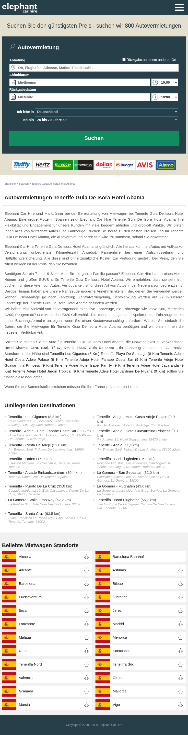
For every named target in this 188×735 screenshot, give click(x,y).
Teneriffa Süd (123, 664)
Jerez (117, 610)
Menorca (120, 637)
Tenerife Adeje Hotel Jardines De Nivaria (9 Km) (125, 371)
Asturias (119, 570)
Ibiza (23, 610)
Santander (121, 651)
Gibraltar (120, 597)
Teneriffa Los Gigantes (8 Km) (74, 353)
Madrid (118, 624)
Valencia (26, 678)
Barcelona (27, 583)
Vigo (116, 704)
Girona (118, 678)
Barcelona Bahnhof (128, 556)
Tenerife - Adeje (109, 445)
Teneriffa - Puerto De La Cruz (32, 486)
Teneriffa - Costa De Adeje (29, 445)
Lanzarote (27, 624)
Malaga (25, 637)
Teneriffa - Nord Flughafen (118, 500)
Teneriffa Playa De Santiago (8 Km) (130, 353)
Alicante (25, 570)
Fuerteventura (30, 597)
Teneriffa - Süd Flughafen (117, 459)
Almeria (25, 556)
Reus (23, 651)
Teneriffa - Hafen (21, 459)
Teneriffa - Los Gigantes (27, 417)
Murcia (24, 704)
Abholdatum (19, 75)
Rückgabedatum (22, 89)
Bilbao (118, 583)
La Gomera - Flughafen (116, 486)
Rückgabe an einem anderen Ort (151, 60)
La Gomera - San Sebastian (119, 472)
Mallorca (120, 691)
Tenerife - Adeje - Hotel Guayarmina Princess (133, 431)
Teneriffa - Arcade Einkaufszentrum (36, 472)
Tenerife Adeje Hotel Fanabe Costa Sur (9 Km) (106, 359)
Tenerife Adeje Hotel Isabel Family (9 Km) (89, 365)
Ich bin (28, 120)
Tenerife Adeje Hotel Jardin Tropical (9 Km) (48, 371)
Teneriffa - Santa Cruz (26, 513)
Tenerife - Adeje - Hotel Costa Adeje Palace (132, 417)
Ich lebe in (25, 112)
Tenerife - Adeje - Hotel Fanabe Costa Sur (42, 431)
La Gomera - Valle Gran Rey (31, 500)
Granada (26, 691)
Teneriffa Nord (30, 664)
